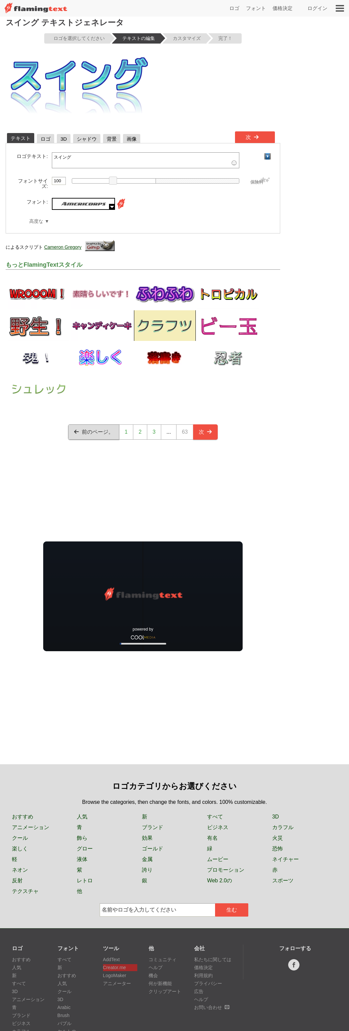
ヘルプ (156, 967)
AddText (111, 959)
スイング (145, 160)
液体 (82, 859)
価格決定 (282, 8)
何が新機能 (160, 983)
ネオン (20, 870)
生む (231, 910)
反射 (17, 880)
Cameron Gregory (62, 247)
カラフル (282, 827)
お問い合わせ (211, 1007)
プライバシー (208, 983)
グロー (85, 848)
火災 (277, 838)
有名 (212, 838)
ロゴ (234, 8)
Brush (64, 1015)
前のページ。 (94, 432)
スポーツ (282, 880)
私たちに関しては (212, 959)
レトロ (85, 880)
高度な (36, 221)
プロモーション (225, 870)
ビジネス (217, 827)
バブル (64, 1023)
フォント (256, 8)
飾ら (82, 838)
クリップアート (165, 991)
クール (20, 838)
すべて (215, 816)
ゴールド (152, 848)
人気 (82, 816)
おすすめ (22, 816)
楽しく (20, 848)
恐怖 (277, 848)
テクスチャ (25, 891)
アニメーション (30, 827)
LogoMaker (114, 975)
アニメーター (117, 983)
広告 (198, 991)
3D (275, 816)
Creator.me (114, 967)
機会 (153, 975)
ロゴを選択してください (79, 38)
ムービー (217, 859)
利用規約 (203, 975)
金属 (147, 859)
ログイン (317, 8)
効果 (147, 838)
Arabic (64, 1007)
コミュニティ (162, 959)
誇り (147, 870)
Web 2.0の (219, 880)
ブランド (152, 827)
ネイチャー (285, 859)
